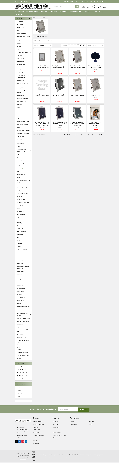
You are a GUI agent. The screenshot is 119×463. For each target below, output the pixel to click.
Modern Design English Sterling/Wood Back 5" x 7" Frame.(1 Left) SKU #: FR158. (59, 97)
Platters (19, 256)
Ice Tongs (19, 186)
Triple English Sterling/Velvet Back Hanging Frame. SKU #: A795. (42, 97)
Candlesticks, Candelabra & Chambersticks (23, 78)
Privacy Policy (19, 13)
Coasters (19, 108)
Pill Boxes (19, 244)
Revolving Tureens (21, 262)
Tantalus (19, 312)
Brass (18, 68)
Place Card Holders (22, 250)
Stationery (19, 295)
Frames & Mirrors (21, 170)
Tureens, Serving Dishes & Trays (23, 332)
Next (101, 135)
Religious (19, 259)
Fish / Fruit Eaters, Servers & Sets (21, 144)
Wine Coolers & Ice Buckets (21, 350)
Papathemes (23, 459)
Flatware (24, 155)
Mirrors (18, 227)
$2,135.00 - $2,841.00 (22, 377)
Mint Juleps (20, 224)
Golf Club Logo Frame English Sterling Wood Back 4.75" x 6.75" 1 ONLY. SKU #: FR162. (42, 125)
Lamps (18, 209)
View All (18, 398)
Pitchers (19, 247)
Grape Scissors (21, 176)
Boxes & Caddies (21, 65)
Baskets (19, 48)
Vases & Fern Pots (21, 338)
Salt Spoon (19, 275)
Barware (19, 45)
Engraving (44, 13)
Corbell (18, 388)
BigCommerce (26, 456)
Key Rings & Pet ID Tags (23, 203)
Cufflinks (19, 120)
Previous (67, 135)
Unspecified (20, 336)
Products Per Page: (93, 47)
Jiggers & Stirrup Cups (23, 195)
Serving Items (20, 284)
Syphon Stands (20, 301)
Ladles (18, 158)
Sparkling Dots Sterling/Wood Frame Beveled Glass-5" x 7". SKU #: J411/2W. (59, 68)
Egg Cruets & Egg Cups (23, 134)
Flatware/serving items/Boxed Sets (24, 151)
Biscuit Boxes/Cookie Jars (24, 53)
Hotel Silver (20, 26)
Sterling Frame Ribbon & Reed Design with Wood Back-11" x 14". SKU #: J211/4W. (77, 68)
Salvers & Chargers (22, 278)
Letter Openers (21, 215)
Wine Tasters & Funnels (23, 356)
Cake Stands (20, 74)
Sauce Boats (20, 281)
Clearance (19, 105)
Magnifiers (19, 218)
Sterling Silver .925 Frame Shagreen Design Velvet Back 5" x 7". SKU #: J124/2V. (42, 68)
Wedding (19, 346)
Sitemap (36, 444)
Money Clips (20, 230)
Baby (18, 31)
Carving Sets (20, 89)
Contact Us (18, 16)
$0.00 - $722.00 (21, 368)
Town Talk (19, 395)
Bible (18, 51)
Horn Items (19, 42)
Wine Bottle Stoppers (22, 354)
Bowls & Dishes (21, 62)
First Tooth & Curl (21, 140)
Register (94, 8)
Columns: (64, 47)
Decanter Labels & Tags (23, 123)
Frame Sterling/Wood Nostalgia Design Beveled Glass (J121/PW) (77, 97)
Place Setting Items (22, 164)
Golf (18, 173)
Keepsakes (19, 198)
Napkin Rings (20, 235)
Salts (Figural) (20, 59)
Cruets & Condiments (22, 117)
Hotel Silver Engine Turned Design (24, 182)
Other (18, 238)
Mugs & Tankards (21, 233)
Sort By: (36, 47)
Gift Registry (53, 13)
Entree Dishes (20, 137)
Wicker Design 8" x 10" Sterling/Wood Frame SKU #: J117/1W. (95, 125)
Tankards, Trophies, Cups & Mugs (23, 308)
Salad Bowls (20, 265)
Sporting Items (20, 293)
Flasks (18, 148)
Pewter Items (20, 28)
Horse (18, 178)
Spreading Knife (21, 161)
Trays (18, 328)
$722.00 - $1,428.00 (21, 371)
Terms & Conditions (32, 13)
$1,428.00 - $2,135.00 (22, 374)
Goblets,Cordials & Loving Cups (23, 38)
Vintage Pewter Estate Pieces (23, 342)
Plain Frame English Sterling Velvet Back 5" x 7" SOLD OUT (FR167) (60, 125)
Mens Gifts (19, 221)
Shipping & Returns (75, 13)
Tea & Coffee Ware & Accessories (24, 315)
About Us (86, 13)
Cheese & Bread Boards (23, 99)
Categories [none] (20, 20)
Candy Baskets (20, 81)
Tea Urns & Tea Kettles (23, 322)
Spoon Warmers (21, 290)
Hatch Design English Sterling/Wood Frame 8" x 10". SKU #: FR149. (77, 125)
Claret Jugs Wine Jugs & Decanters (23, 85)
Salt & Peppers (24, 272)
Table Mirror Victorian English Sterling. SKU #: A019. (95, 67)
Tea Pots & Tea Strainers (23, 319)
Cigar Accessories (21, 102)
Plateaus (19, 253)
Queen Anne (20, 23)
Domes (18, 128)
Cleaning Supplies (21, 34)
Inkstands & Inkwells (22, 189)
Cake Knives (24, 167)
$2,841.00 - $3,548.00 (22, 380)
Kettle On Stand (21, 201)
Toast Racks (20, 325)
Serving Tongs (20, 287)
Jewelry (19, 192)
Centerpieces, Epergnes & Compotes (24, 93)
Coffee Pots (20, 114)
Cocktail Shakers (21, 111)
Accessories (20, 359)
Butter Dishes (20, 71)
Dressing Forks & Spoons (23, 131)
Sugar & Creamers (21, 298)
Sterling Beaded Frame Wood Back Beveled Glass (95, 96)
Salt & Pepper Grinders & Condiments (23, 268)
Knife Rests (20, 206)
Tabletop (19, 304)
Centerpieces (20, 96)
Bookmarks (19, 56)
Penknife (19, 241)
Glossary (63, 13)
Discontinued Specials (22, 126)
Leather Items (20, 212)
